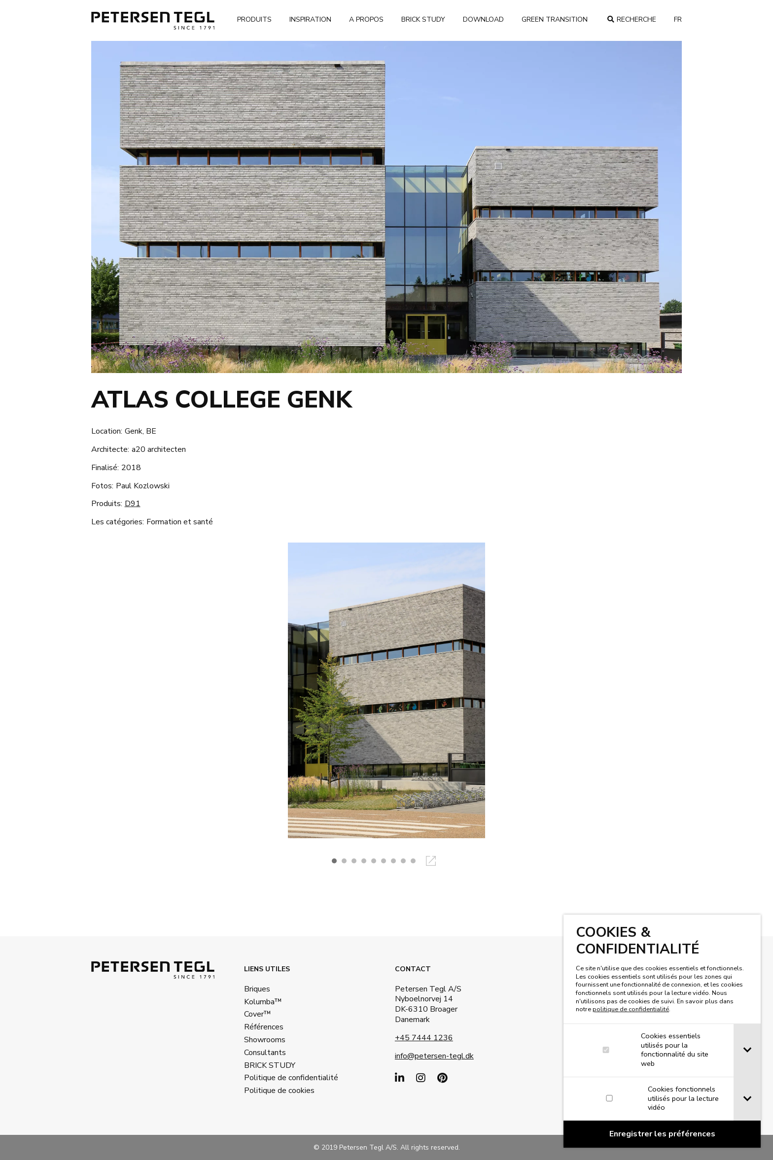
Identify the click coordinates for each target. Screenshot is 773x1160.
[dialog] (662, 1031)
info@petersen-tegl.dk (434, 1056)
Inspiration (310, 19)
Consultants (265, 1052)
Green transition (555, 19)
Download (483, 19)
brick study (423, 19)
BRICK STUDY (269, 1065)
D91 (133, 503)
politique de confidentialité (631, 1009)
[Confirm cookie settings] (662, 1134)
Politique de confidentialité (276, 1077)
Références (263, 1027)
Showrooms (264, 1039)
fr (678, 19)
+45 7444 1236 (424, 1037)
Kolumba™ (263, 1001)
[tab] (747, 1050)
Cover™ (257, 1014)
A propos (366, 19)
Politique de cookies (276, 1090)
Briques (257, 989)
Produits (254, 19)
